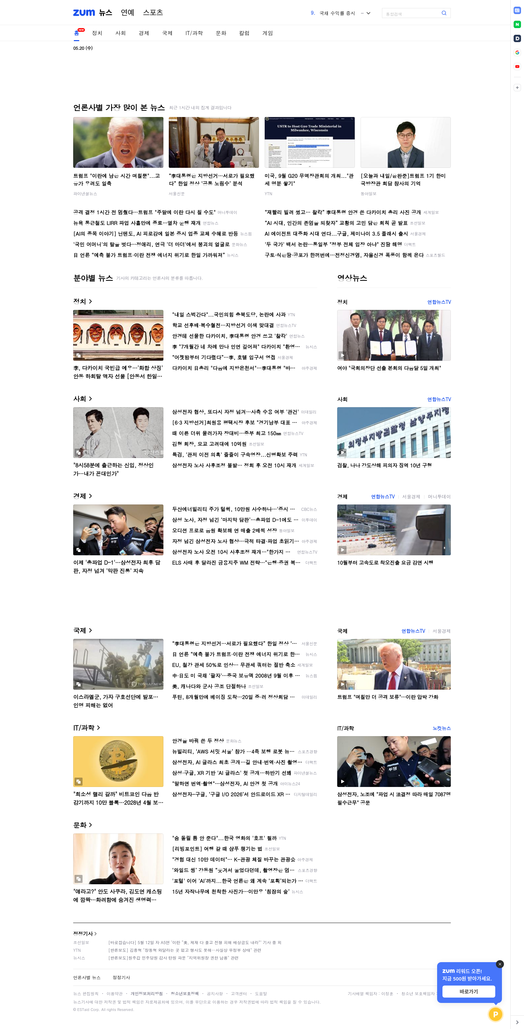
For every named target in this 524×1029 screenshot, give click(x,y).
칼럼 (244, 33)
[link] (517, 10)
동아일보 (369, 193)
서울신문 (177, 193)
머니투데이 (439, 496)
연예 (127, 12)
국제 (167, 33)
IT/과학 (194, 33)
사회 (120, 33)
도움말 (261, 993)
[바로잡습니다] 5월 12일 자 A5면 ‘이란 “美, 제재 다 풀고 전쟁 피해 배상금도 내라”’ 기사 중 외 (195, 942)
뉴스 (105, 12)
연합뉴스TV (439, 302)
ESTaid (83, 1009)
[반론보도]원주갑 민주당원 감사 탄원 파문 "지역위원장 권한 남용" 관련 (173, 957)
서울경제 (411, 496)
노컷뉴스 (442, 728)
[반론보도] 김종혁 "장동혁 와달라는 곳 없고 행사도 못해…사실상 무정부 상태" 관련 (184, 950)
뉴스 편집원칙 (86, 993)
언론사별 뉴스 (87, 977)
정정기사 (83, 933)
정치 (97, 33)
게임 (267, 33)
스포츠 (153, 12)
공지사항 (215, 993)
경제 (144, 33)
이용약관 (115, 993)
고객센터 (239, 993)
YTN (268, 193)
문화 (221, 33)
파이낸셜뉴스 (85, 193)
